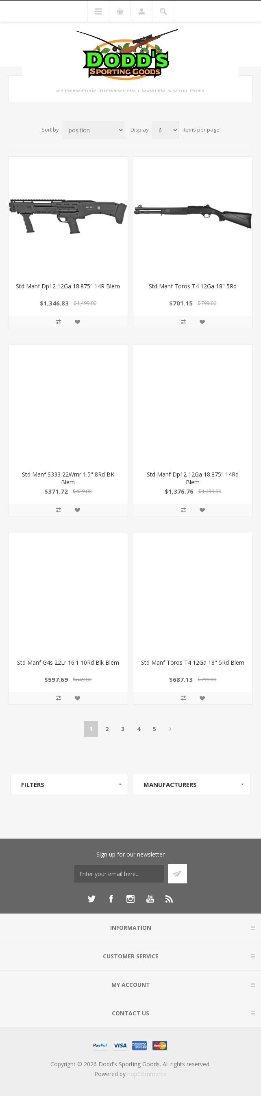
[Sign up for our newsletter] (119, 874)
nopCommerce (147, 1074)
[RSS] (169, 898)
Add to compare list (58, 322)
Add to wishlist (77, 322)
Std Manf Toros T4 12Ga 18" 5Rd (193, 286)
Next (170, 729)
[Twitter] (91, 898)
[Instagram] (130, 898)
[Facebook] (110, 898)
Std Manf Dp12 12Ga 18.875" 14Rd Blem (193, 478)
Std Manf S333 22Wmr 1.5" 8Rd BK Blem (68, 478)
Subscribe (177, 873)
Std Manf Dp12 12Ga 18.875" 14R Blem (68, 286)
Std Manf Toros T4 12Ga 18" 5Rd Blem (192, 662)
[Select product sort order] (93, 130)
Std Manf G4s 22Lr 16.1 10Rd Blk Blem (68, 662)
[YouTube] (150, 898)
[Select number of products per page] (165, 130)
